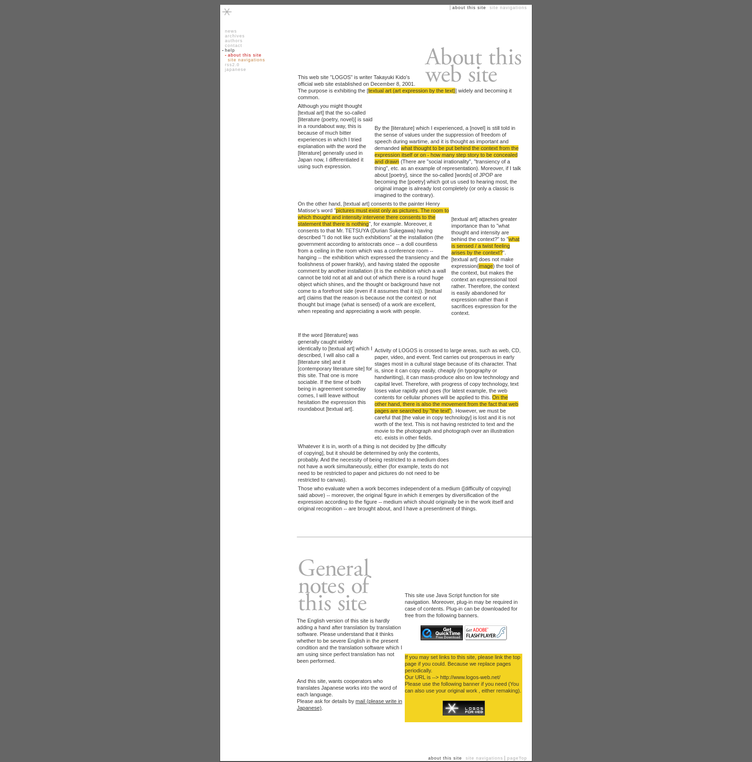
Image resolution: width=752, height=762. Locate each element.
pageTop (517, 758)
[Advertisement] (253, 148)
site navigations (246, 60)
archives (235, 36)
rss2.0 (232, 64)
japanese (236, 69)
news (231, 31)
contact (233, 45)
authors (234, 40)
